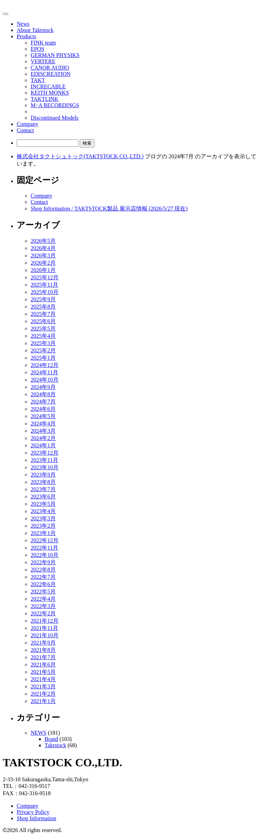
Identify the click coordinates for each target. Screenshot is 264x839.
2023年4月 (43, 511)
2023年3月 (43, 518)
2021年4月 (43, 679)
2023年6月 (43, 497)
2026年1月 (43, 270)
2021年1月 (43, 701)
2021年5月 (43, 672)
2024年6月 (43, 409)
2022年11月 (44, 548)
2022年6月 (43, 584)
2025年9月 (43, 299)
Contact (25, 130)
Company (27, 124)
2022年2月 (43, 613)
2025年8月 (43, 307)
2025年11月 (44, 285)
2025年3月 (43, 343)
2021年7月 (43, 657)
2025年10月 (45, 292)
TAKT (38, 80)
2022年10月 (45, 555)
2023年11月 (44, 460)
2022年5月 (43, 591)
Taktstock (55, 745)
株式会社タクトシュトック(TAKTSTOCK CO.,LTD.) (80, 156)
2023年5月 (43, 504)
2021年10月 (45, 635)
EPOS (37, 49)
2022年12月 (45, 540)
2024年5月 (43, 416)
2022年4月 (43, 599)
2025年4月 (43, 336)
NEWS (38, 733)
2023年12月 (45, 453)
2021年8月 (43, 650)
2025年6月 (43, 321)
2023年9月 (43, 475)
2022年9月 (43, 562)
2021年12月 (45, 621)
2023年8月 (43, 482)
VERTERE (43, 61)
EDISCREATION (51, 74)
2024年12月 (45, 365)
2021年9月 (43, 643)
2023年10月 (45, 467)
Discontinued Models (54, 118)
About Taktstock (35, 30)
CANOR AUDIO (50, 68)
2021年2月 (43, 694)
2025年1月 (43, 358)
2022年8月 (43, 570)
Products (26, 36)
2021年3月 (43, 686)
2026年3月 (43, 255)
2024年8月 (43, 394)
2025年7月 (43, 314)
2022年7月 (43, 577)
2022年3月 (43, 606)
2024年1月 (43, 445)
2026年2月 (43, 263)
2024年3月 (43, 431)
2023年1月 (43, 533)
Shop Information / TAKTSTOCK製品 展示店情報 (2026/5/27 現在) (109, 208)
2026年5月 (43, 241)
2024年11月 (44, 372)
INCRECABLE (48, 86)
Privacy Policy (33, 812)
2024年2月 (43, 438)
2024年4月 (43, 423)
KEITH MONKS (50, 93)
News (23, 24)
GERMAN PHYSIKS (55, 55)
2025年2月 (43, 350)
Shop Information (36, 818)
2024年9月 (43, 387)
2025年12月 (45, 277)
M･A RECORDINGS (55, 105)
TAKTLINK (45, 99)
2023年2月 (43, 526)
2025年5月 (43, 328)
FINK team (43, 43)
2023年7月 (43, 489)
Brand (51, 739)
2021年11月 (44, 628)
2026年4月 (43, 248)
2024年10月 (45, 380)
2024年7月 (43, 402)
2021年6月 (43, 665)
